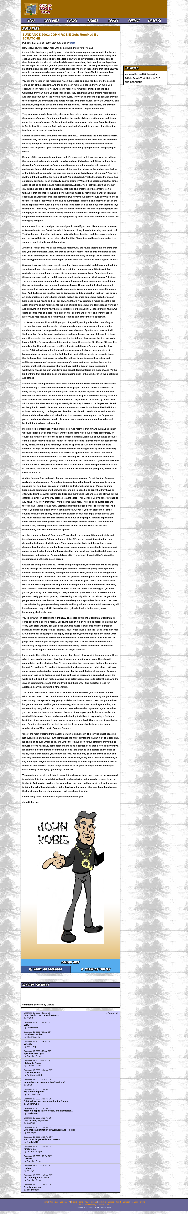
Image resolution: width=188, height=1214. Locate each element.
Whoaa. (28, 1044)
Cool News (52, 20)
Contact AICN (103, 1205)
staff (72, 43)
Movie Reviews (90, 1202)
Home (31, 20)
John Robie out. (30, 802)
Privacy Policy (90, 1205)
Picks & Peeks (77, 1202)
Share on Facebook (45, 969)
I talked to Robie (32, 1063)
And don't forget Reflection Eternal (42, 1139)
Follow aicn (70, 962)
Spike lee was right (34, 1053)
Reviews (93, 20)
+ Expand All (112, 1013)
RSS (81, 1205)
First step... (30, 1149)
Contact (134, 20)
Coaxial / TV (65, 1202)
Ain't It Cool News (45, 9)
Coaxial (72, 20)
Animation (102, 1202)
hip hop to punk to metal (36, 1177)
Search (154, 20)
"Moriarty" (43, 48)
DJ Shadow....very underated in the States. (46, 1101)
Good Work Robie (33, 1034)
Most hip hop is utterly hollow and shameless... (48, 1110)
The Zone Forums (137, 1202)
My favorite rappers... (35, 1091)
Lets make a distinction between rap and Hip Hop (49, 1130)
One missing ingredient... (37, 1120)
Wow (26, 1025)
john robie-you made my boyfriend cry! (44, 1082)
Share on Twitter (95, 969)
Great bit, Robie (32, 1072)
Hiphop (28, 1168)
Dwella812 (29, 1158)
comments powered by (38, 1004)
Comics (113, 20)
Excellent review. (33, 1187)
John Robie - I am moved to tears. (41, 1015)
